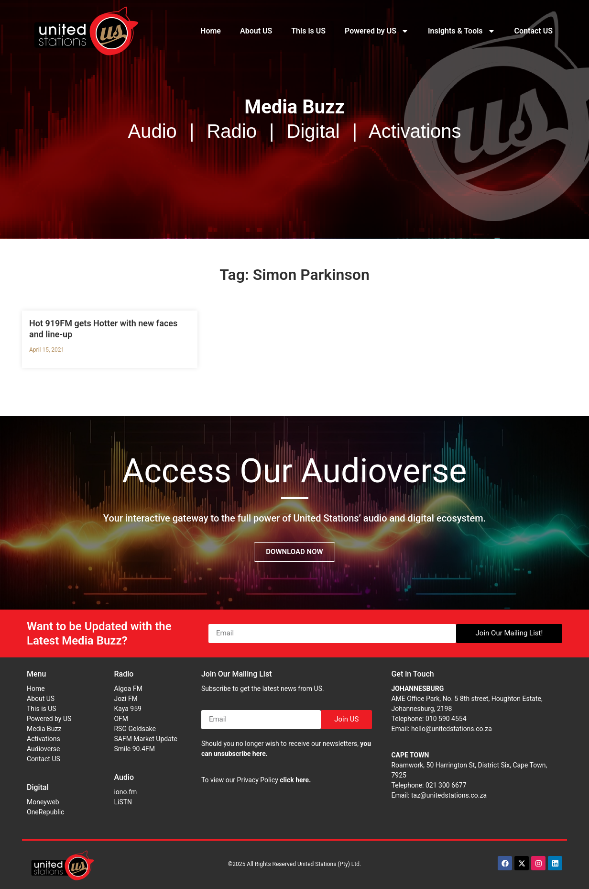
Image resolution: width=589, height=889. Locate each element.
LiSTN (123, 802)
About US (256, 30)
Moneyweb (43, 802)
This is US (308, 30)
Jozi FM (125, 698)
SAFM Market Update (145, 739)
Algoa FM (128, 688)
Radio (123, 673)
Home (210, 30)
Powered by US (377, 31)
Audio (124, 777)
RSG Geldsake (134, 729)
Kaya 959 (128, 708)
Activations (43, 739)
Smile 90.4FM (134, 749)
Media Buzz (44, 729)
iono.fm (125, 792)
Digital (38, 787)
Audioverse (43, 749)
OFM (121, 718)
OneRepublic (45, 812)
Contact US (533, 30)
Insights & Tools (461, 31)
